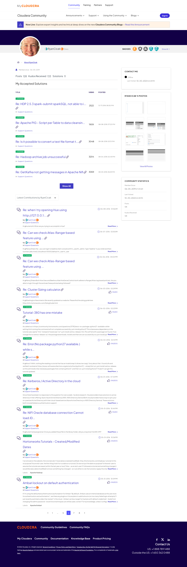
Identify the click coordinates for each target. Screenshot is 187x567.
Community (74, 5)
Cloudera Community (31, 15)
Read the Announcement (137, 24)
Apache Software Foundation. (84, 550)
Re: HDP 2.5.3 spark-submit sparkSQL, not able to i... (51, 104)
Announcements (74, 15)
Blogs (134, 15)
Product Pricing (102, 538)
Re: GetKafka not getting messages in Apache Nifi (50, 172)
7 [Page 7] (73, 513)
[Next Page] (85, 513)
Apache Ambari (36, 505)
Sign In (165, 15)
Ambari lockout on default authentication (51, 483)
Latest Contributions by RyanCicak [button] (34, 197)
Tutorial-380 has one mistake (42, 312)
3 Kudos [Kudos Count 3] (114, 344)
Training (87, 5)
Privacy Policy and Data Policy (66, 547)
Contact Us (162, 544)
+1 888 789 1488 (161, 548)
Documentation (60, 538)
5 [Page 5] (63, 513)
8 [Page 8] (79, 513)
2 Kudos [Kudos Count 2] (114, 441)
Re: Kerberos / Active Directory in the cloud (51, 381)
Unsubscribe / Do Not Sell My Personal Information (93, 547)
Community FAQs (80, 527)
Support (109, 5)
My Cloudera (24, 538)
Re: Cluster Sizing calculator (42, 289)
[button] (135, 108)
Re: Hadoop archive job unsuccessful (41, 157)
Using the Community (113, 15)
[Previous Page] (48, 513)
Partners (98, 5)
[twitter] (163, 539)
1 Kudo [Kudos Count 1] (115, 292)
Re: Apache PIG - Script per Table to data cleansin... (50, 123)
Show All (66, 186)
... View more (112, 226)
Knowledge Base (80, 538)
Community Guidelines (54, 527)
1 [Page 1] (52, 513)
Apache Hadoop (28, 550)
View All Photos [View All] (146, 166)
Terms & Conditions (49, 547)
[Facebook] (157, 539)
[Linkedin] (169, 539)
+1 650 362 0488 (160, 552)
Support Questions (25, 112)
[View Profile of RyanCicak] (32, 220)
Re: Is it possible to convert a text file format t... (47, 141)
